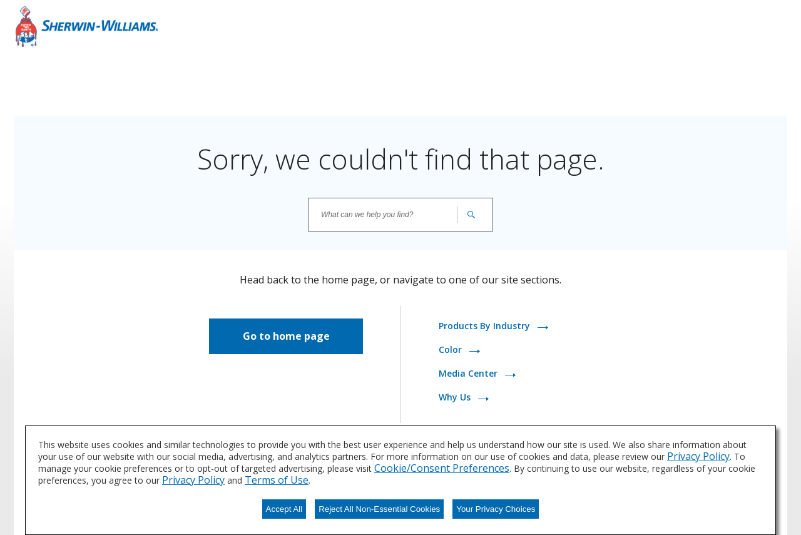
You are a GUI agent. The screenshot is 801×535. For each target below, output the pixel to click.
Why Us (456, 397)
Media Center (469, 373)
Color (451, 349)
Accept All (284, 509)
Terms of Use (277, 480)
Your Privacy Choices (495, 509)
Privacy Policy (698, 456)
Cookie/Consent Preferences (441, 468)
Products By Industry (486, 326)
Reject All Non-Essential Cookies (379, 509)
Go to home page (286, 336)
